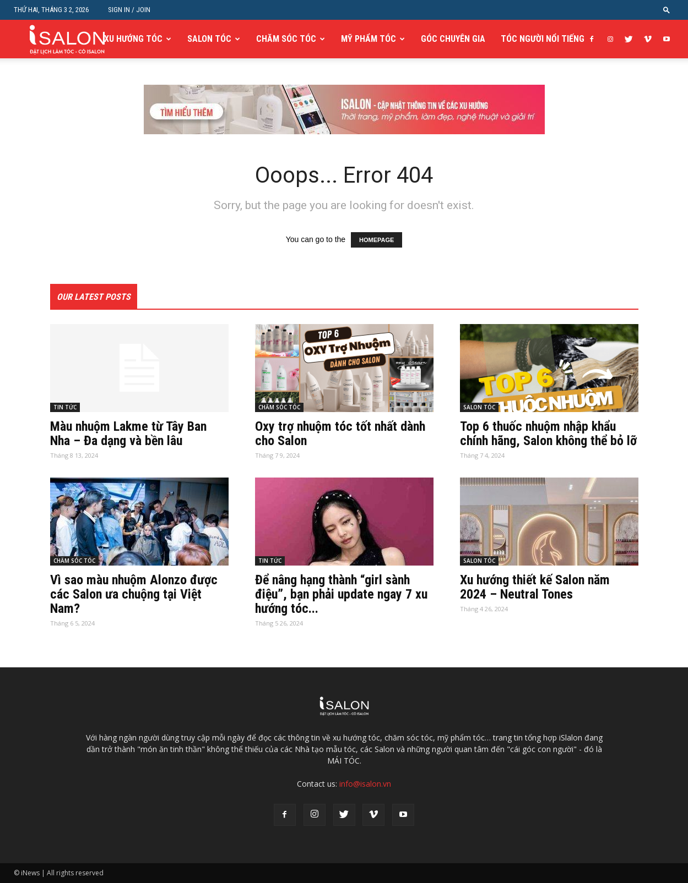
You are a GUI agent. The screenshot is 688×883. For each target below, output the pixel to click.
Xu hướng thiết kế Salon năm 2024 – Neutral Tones (535, 587)
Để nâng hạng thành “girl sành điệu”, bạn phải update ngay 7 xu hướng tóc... (341, 594)
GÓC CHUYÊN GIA (453, 39)
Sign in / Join (129, 10)
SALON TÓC (209, 39)
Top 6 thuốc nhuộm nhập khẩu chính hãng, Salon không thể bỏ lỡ (548, 433)
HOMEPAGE (376, 240)
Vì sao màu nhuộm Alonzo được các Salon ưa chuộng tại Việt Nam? (134, 594)
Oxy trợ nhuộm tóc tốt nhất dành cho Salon (340, 433)
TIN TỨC (65, 407)
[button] (666, 10)
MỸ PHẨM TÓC (368, 39)
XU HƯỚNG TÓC (133, 39)
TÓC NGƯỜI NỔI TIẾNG (542, 39)
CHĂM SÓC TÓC (286, 39)
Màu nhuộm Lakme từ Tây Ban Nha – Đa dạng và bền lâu (128, 433)
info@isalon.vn (365, 783)
